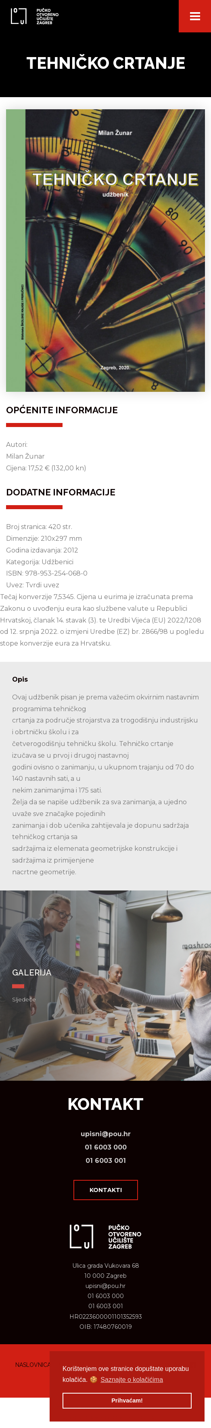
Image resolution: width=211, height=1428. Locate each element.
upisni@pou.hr (106, 1134)
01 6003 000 (106, 1147)
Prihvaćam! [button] (127, 1400)
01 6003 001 (106, 1160)
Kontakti (106, 1190)
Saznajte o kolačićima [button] (131, 1379)
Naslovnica (33, 1365)
